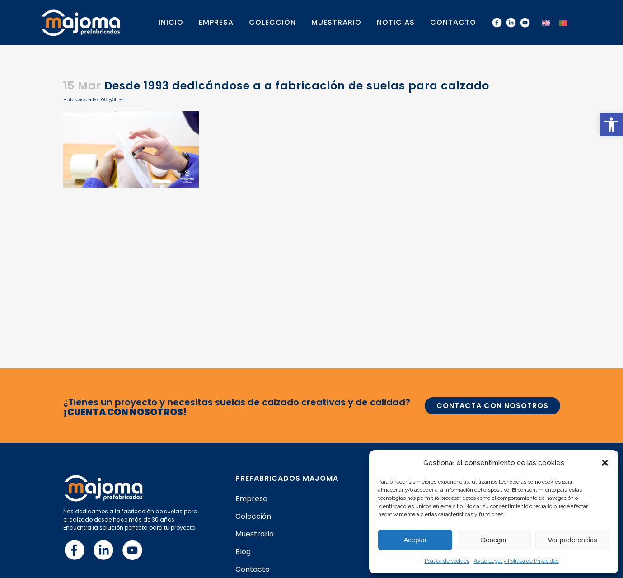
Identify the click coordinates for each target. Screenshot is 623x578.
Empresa (251, 499)
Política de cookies (447, 561)
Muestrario (254, 534)
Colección (253, 517)
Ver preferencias (572, 540)
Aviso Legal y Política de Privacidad (516, 561)
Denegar (494, 540)
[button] (611, 124)
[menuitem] (545, 22)
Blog (243, 552)
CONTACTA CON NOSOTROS (492, 405)
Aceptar (415, 540)
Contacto (252, 569)
